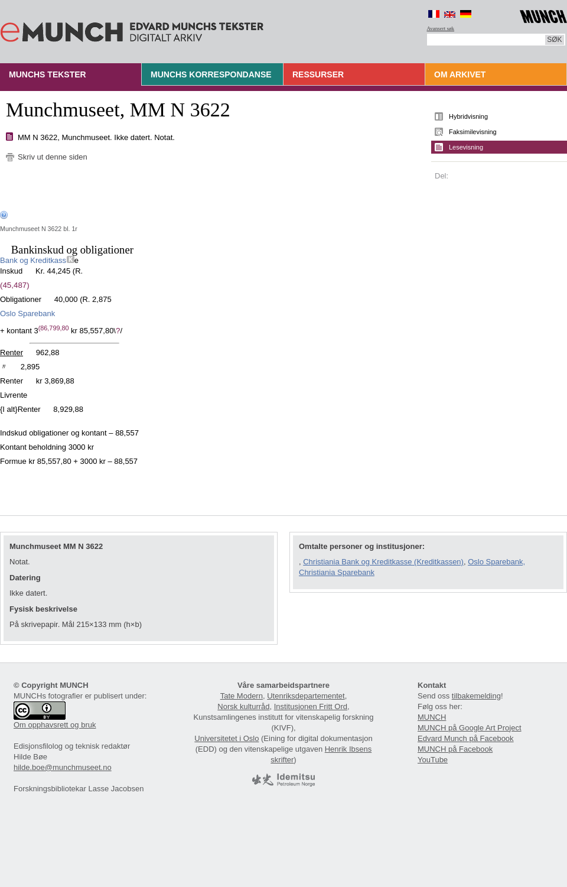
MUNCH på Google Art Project (470, 727)
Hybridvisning (468, 116)
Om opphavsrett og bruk (55, 724)
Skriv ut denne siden (52, 156)
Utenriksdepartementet (306, 695)
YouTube (433, 759)
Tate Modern (241, 695)
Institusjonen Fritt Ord (310, 706)
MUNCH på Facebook (455, 749)
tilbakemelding (476, 695)
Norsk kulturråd (243, 706)
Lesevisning (466, 147)
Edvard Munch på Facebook (466, 738)
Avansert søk (441, 28)
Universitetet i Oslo (226, 738)
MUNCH (432, 717)
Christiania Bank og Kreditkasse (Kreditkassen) (383, 561)
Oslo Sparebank (27, 313)
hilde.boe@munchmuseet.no (63, 767)
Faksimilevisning (473, 131)
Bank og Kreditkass (33, 260)
